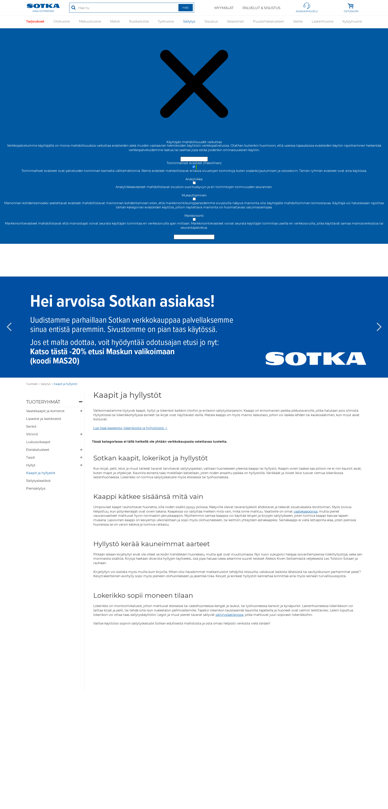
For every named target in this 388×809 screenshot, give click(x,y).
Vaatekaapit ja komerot (45, 411)
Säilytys (189, 22)
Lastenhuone (322, 22)
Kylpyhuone (352, 22)
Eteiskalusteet (37, 450)
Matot (115, 22)
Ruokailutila (139, 22)
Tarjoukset (35, 22)
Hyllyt (30, 465)
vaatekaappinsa (305, 511)
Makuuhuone (90, 22)
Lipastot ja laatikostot (43, 419)
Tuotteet (32, 384)
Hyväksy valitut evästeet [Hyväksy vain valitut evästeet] (194, 237)
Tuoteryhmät (43, 402)
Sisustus (211, 22)
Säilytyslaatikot (38, 480)
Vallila (298, 22)
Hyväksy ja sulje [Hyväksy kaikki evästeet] (194, 159)
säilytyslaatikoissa (229, 615)
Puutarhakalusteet (268, 22)
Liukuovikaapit (38, 442)
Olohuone (62, 22)
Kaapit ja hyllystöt (65, 384)
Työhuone (166, 22)
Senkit (31, 426)
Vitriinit (32, 434)
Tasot (30, 457)
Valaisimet (235, 22)
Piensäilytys (35, 488)
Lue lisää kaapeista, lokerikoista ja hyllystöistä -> (130, 428)
